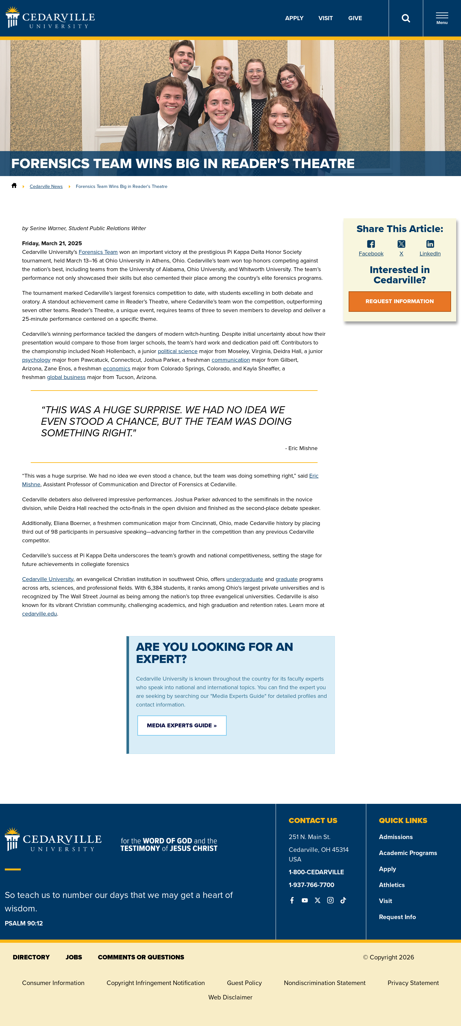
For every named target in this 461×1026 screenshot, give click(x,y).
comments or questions (141, 957)
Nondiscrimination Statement (325, 983)
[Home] (14, 186)
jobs (74, 957)
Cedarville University (47, 579)
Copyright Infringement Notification (156, 983)
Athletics (392, 885)
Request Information (400, 301)
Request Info (397, 917)
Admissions (396, 837)
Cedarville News (46, 186)
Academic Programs (408, 853)
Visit (326, 18)
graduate (287, 579)
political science (178, 351)
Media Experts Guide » (182, 725)
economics (116, 368)
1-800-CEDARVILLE (316, 872)
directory (31, 957)
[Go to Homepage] (50, 26)
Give (355, 18)
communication (231, 360)
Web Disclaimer (230, 997)
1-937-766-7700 (311, 885)
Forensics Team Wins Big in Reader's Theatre (121, 186)
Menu (442, 18)
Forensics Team (98, 252)
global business (66, 377)
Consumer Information (53, 983)
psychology (36, 360)
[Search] (406, 18)
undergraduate (244, 579)
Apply (294, 18)
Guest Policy (244, 983)
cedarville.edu (39, 614)
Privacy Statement (413, 983)
